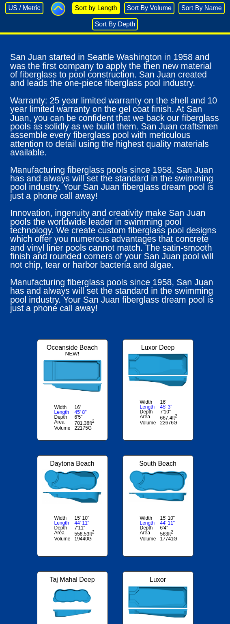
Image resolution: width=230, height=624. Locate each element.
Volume (62, 428)
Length (61, 412)
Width (60, 407)
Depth (60, 417)
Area (59, 422)
